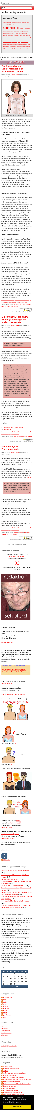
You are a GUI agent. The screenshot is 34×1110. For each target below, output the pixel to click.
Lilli (15, 743)
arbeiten (22, 44)
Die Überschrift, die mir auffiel (13, 427)
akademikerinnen (10, 50)
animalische (9, 22)
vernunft (16, 306)
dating (21, 35)
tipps (4, 37)
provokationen (5, 44)
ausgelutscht (18, 46)
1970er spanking (14, 42)
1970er (17, 33)
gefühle (24, 35)
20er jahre (15, 37)
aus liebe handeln (13, 46)
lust (22, 22)
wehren (17, 44)
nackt (5, 1013)
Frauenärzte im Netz (8, 838)
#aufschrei (26, 31)
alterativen (15, 50)
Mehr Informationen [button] (14, 1102)
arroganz (25, 44)
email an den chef (7, 642)
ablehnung (21, 28)
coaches (11, 35)
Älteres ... (4, 1035)
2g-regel (20, 37)
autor (21, 46)
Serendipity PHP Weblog (9, 1046)
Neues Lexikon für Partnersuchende (13, 694)
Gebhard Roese (15, 74)
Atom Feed (6, 860)
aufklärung (7, 46)
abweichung (5, 50)
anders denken (8, 1066)
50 (4, 48)
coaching (15, 35)
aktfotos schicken (6, 31)
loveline (18, 821)
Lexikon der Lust (6, 683)
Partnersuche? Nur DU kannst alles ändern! (15, 901)
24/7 (18, 37)
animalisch (5, 22)
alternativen (17, 31)
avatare (23, 46)
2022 (13, 37)
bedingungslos (27, 46)
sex (28, 22)
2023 (21, 33)
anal (14, 48)
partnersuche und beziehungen (23, 300)
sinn (29, 35)
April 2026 (4, 1026)
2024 (10, 24)
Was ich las (7, 429)
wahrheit (14, 44)
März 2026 (4, 1028)
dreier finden (26, 42)
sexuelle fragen (10, 44)
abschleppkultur (24, 33)
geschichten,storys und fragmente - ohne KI (17, 1079)
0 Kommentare (23, 302)
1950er (10, 42)
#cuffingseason (5, 33)
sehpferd (27, 35)
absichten (27, 48)
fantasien (6, 1008)
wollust (4, 24)
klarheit (19, 42)
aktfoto (26, 28)
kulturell (17, 22)
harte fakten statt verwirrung (12, 1082)
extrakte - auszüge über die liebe (13, 1077)
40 (3, 48)
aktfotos (28, 28)
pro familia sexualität (14, 823)
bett (12, 22)
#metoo (9, 33)
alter (14, 31)
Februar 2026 (5, 1031)
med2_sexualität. (6, 827)
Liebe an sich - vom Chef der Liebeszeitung (12, 432)
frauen (14, 22)
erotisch (5, 1006)
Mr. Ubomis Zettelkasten (11, 1090)
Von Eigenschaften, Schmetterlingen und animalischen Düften (12, 69)
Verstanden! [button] (17, 1106)
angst (20, 44)
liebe (20, 22)
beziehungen (7, 997)
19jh (19, 33)
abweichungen (8, 48)
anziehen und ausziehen (7, 300)
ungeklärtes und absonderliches (9, 302)
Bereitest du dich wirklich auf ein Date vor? (15, 870)
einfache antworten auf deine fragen (14, 1073)
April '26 (15, 986)
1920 (9, 37)
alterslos (12, 48)
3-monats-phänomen (26, 37)
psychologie (25, 22)
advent (9, 35)
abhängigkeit (11, 27)
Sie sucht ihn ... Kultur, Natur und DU (13, 886)
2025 (20, 48)
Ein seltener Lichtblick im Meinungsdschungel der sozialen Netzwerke (14, 319)
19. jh (8, 42)
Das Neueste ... (6, 1033)
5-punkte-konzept (14, 24)
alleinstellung (11, 31)
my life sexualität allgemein (10, 834)
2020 (11, 37)
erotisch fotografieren (10, 1075)
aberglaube (23, 48)
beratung (7, 24)
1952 (12, 33)
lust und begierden (9, 1088)
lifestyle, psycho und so (10, 1086)
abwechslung (5, 35)
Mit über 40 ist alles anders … (11, 879)
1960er (14, 33)
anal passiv (17, 48)
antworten (22, 42)
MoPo (29, 478)
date (18, 35)
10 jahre (6, 37)
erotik (5, 1004)
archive (5, 1071)
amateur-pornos (22, 31)
